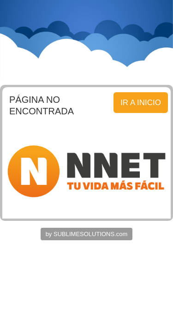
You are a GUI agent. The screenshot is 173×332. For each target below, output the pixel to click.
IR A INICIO (140, 102)
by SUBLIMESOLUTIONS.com (87, 234)
